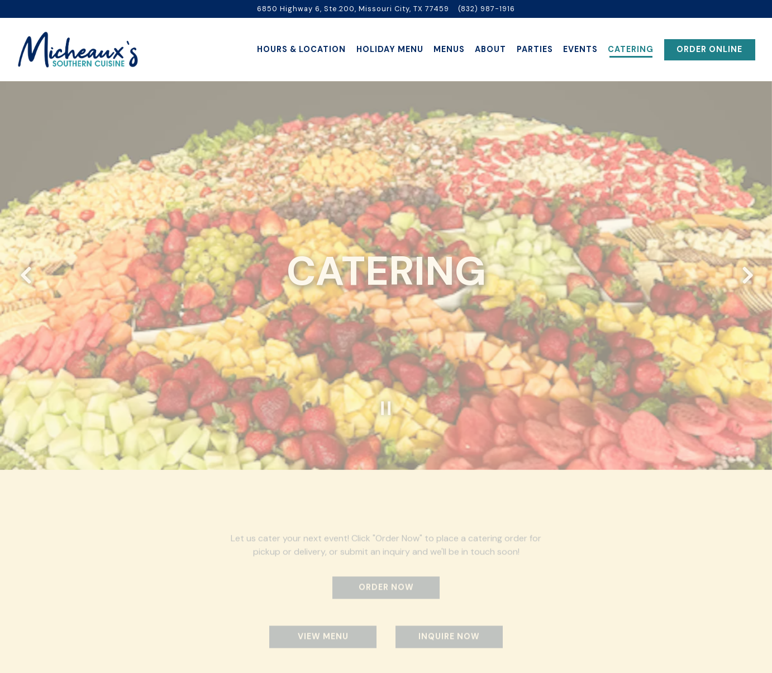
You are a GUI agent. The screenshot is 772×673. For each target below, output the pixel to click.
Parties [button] (535, 49)
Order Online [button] (709, 49)
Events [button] (580, 49)
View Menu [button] (323, 628)
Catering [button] (631, 49)
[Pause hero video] (386, 398)
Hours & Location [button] (301, 49)
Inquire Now (449, 628)
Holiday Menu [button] (389, 49)
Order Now (386, 579)
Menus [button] (449, 49)
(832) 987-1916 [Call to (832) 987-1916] (486, 8)
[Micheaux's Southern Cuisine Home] (78, 49)
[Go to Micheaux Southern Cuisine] (353, 8)
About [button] (490, 49)
